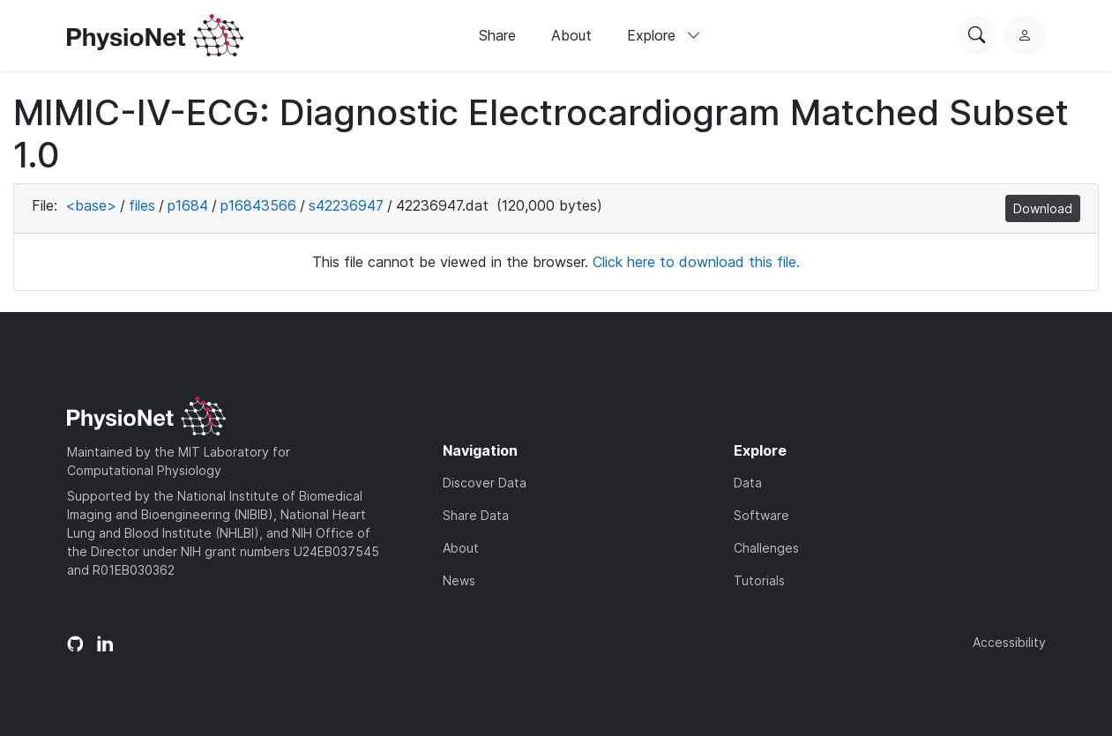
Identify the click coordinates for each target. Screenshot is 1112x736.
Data (748, 482)
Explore (664, 35)
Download (1042, 208)
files (142, 205)
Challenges (766, 547)
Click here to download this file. (696, 262)
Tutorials (759, 580)
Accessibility (1009, 642)
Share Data (476, 515)
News (459, 580)
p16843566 (258, 205)
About (571, 35)
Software (761, 515)
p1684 (188, 205)
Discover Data (484, 482)
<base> (90, 205)
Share (497, 35)
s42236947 (346, 205)
